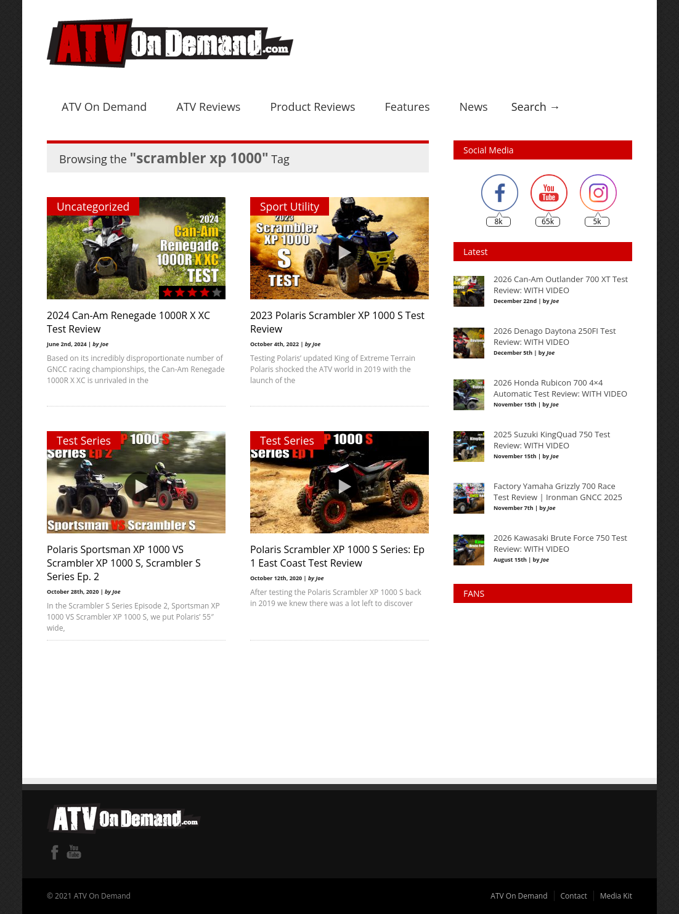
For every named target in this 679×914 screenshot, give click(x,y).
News (473, 106)
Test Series (84, 440)
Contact (574, 896)
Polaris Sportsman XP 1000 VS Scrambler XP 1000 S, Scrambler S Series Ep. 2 (124, 563)
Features (407, 106)
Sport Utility (289, 206)
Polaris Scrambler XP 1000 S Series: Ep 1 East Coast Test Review (337, 556)
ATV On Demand (104, 106)
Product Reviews (312, 106)
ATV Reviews (208, 106)
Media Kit (616, 896)
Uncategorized (93, 206)
